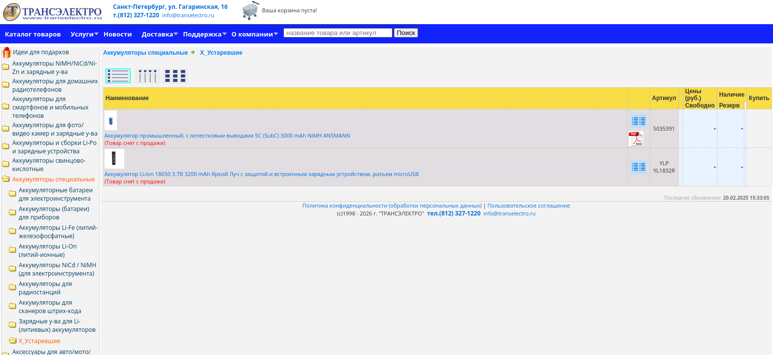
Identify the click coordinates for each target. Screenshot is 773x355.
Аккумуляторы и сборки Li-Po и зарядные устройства (54, 147)
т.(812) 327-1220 (137, 15)
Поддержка (202, 34)
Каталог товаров (33, 34)
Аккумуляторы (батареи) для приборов (54, 213)
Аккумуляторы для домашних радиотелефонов (55, 85)
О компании (252, 34)
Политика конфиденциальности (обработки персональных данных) (393, 205)
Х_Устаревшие (39, 341)
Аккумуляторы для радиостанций (45, 288)
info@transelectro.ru (188, 15)
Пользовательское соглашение (529, 205)
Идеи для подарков (35, 52)
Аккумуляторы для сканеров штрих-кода (50, 306)
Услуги (82, 34)
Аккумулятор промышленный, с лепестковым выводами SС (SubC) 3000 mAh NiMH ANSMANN (227, 135)
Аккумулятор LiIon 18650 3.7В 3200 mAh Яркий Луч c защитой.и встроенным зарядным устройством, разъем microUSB (262, 174)
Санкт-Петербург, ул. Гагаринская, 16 (170, 6)
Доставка (158, 34)
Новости (118, 34)
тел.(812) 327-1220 (454, 213)
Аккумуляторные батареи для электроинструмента (56, 194)
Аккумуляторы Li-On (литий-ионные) (48, 250)
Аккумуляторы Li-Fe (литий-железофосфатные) (58, 231)
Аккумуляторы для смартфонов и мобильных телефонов (50, 107)
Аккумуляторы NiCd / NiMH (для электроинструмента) (57, 269)
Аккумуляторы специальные (53, 179)
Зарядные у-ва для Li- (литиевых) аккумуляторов (57, 325)
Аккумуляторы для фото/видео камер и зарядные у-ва (55, 129)
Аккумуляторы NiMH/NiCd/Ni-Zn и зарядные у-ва (54, 67)
